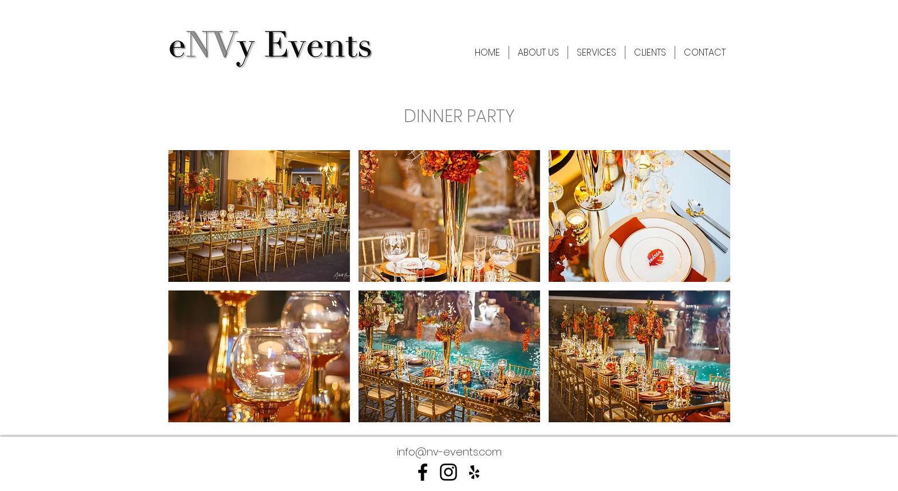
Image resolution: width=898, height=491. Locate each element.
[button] (259, 216)
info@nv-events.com (449, 452)
